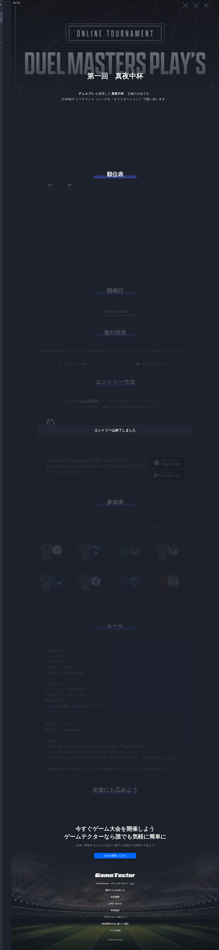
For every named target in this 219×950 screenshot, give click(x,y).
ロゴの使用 (115, 930)
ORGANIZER (5, 42)
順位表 (115, 174)
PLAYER (5, 31)
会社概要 (115, 897)
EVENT (5, 65)
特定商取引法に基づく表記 (115, 924)
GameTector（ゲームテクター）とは (115, 883)
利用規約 (115, 910)
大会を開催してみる (115, 855)
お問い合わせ (115, 903)
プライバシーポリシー (115, 917)
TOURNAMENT (5, 19)
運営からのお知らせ (115, 890)
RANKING (5, 54)
